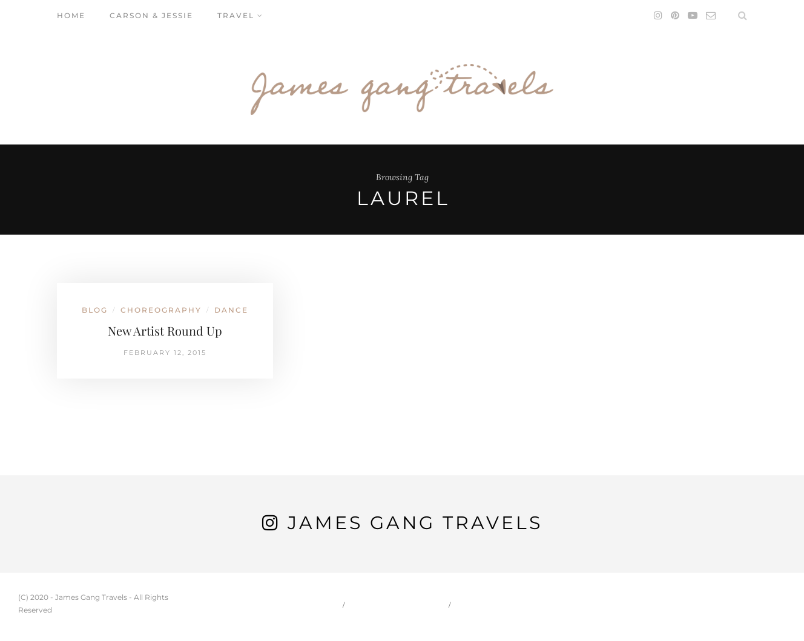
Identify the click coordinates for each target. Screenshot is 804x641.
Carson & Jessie (151, 15)
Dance (231, 309)
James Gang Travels (415, 523)
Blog (95, 309)
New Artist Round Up (165, 330)
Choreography (161, 309)
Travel (235, 15)
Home (71, 15)
